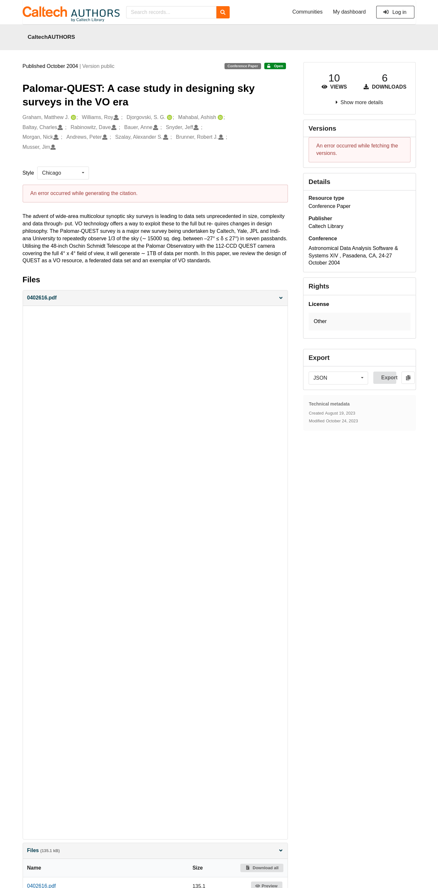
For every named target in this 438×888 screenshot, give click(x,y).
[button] (155, 298)
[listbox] (63, 173)
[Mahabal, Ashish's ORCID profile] (219, 117)
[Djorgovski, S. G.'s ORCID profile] (168, 117)
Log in (395, 12)
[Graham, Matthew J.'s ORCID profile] (72, 117)
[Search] (223, 12)
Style (28, 173)
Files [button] (155, 850)
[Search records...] (171, 12)
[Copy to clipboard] (408, 378)
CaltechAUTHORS (51, 37)
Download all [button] (262, 867)
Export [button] (388, 377)
